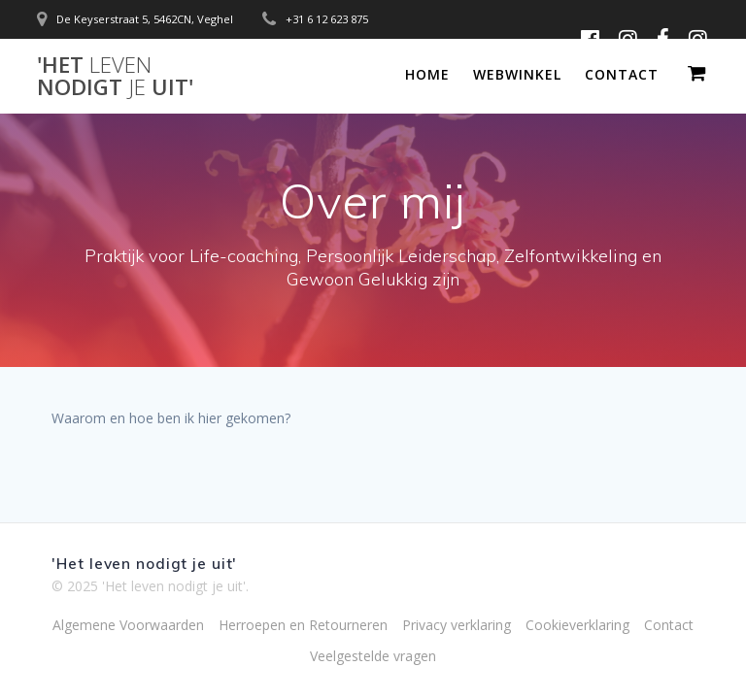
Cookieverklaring (577, 625)
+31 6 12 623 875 (327, 19)
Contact (622, 74)
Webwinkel (517, 74)
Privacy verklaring (456, 625)
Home (427, 74)
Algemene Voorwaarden (128, 625)
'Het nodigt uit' (115, 76)
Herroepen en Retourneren (303, 625)
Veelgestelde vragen (373, 656)
